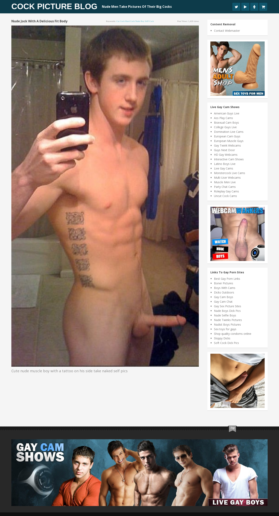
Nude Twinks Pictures (228, 320)
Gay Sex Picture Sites (227, 306)
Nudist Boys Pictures (227, 324)
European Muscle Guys (229, 141)
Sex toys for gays (225, 329)
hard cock (130, 21)
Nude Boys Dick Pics (227, 311)
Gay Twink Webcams (227, 145)
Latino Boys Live (225, 164)
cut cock (120, 21)
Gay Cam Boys (223, 297)
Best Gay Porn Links (227, 279)
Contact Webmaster (227, 30)
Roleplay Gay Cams (226, 191)
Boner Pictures (223, 283)
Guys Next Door (224, 150)
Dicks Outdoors (224, 292)
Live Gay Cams (223, 168)
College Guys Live (225, 127)
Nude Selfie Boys (225, 315)
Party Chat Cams (225, 187)
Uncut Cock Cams (225, 196)
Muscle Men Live (225, 182)
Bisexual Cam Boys (226, 122)
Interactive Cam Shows (229, 159)
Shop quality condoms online (232, 334)
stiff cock (149, 21)
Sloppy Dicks (222, 338)
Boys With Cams (224, 288)
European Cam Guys (227, 136)
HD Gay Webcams (226, 155)
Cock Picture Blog (54, 6)
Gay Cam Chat (223, 301)
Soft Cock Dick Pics (226, 343)
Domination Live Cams (229, 132)
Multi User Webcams (227, 177)
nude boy (139, 21)
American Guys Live (226, 113)
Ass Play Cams (223, 118)
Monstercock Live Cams (229, 173)
